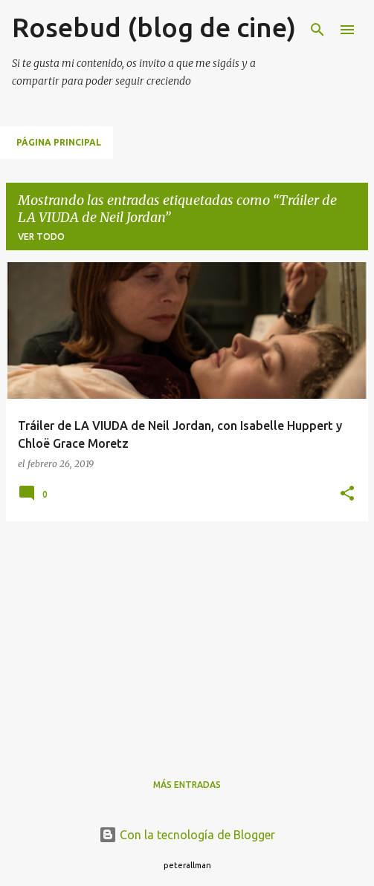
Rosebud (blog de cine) (154, 27)
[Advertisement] (187, 637)
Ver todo (41, 236)
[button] (347, 494)
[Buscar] (317, 30)
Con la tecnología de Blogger (187, 834)
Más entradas (187, 784)
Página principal (58, 142)
